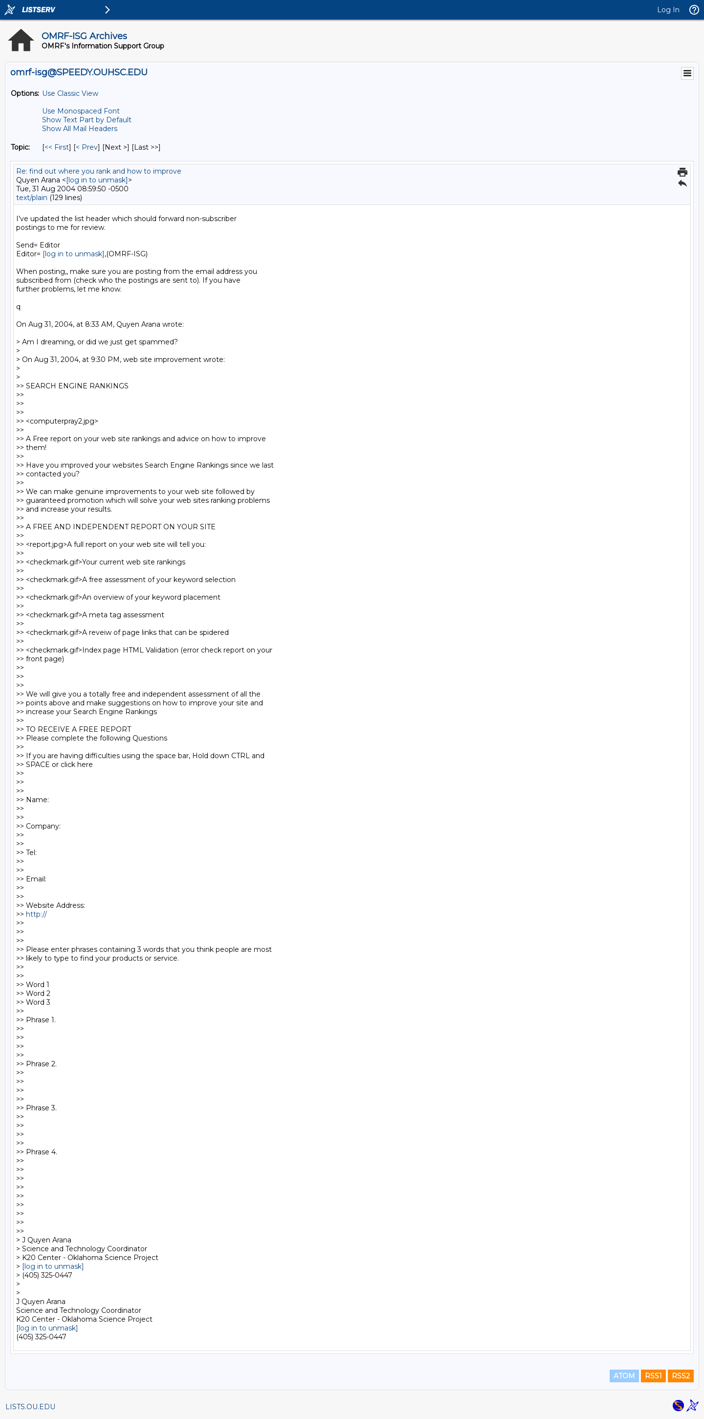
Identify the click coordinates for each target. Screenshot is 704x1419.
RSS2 (681, 1376)
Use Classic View (70, 93)
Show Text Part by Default (87, 119)
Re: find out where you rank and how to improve (98, 171)
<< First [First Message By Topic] (56, 147)
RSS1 (653, 1376)
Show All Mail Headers (79, 128)
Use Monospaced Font (81, 111)
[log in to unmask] (97, 180)
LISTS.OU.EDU (30, 1406)
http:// (36, 914)
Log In (668, 9)
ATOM (624, 1376)
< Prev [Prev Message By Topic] (87, 147)
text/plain (31, 197)
